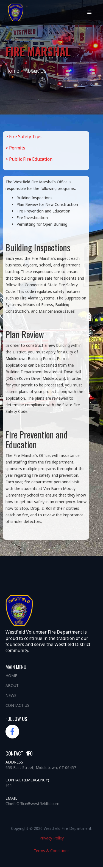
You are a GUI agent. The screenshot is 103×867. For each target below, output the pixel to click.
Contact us (17, 705)
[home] (16, 12)
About (12, 685)
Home (11, 675)
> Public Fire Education (28, 159)
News (10, 695)
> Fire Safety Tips (23, 136)
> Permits (15, 148)
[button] (89, 12)
